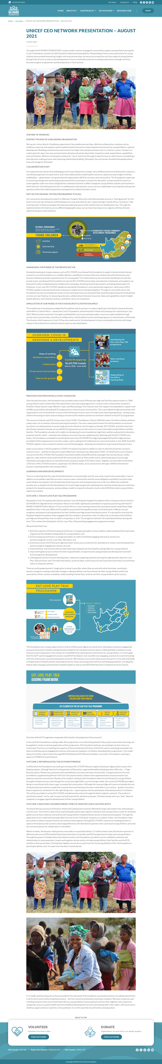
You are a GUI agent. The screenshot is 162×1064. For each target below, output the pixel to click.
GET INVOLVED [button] (106, 10)
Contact (124, 2)
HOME (61, 10)
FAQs (135, 2)
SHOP (148, 10)
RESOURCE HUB (124, 10)
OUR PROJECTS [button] (87, 10)
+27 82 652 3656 (18, 2)
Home (10, 21)
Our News (19, 21)
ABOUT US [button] (71, 10)
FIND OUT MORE (38, 1037)
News (112, 2)
